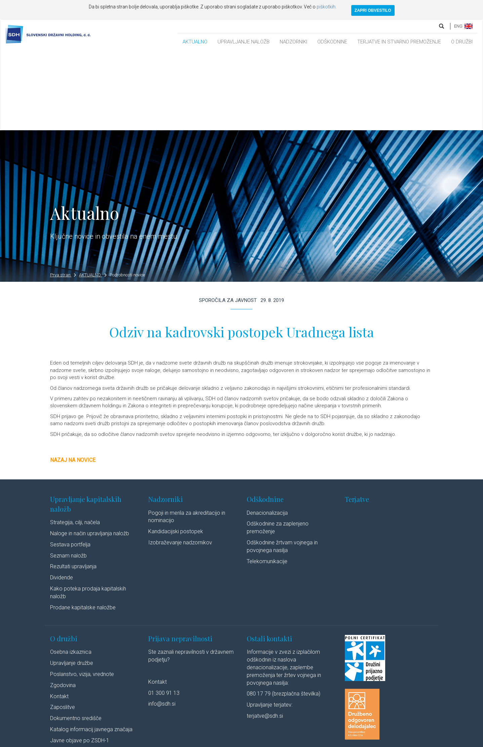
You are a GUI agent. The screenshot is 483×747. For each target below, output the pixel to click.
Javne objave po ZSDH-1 (79, 661)
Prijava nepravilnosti (180, 559)
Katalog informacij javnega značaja (91, 650)
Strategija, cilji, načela (75, 443)
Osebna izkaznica (70, 573)
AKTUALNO (195, 42)
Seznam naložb (68, 477)
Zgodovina (63, 606)
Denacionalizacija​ (267, 434)
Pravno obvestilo (123, 741)
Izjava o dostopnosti (256, 741)
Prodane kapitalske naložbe (83, 528)
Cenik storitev (66, 673)
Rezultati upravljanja (73, 488)
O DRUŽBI (462, 42)
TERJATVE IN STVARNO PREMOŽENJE (399, 42)
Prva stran (63, 196)
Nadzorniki (165, 420)
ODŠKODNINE (332, 42)
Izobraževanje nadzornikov (180, 464)
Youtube (337, 741)
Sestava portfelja (70, 466)
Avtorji (286, 741)
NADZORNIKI (293, 42)
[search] (442, 26)
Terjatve (357, 420)
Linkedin (308, 741)
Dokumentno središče (76, 639)
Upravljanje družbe (71, 584)
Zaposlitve (62, 628)
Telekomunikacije (267, 482)
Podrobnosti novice (127, 196)
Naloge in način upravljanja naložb (89, 454)
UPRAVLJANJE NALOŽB (243, 42)
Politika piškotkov (215, 741)
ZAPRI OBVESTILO (373, 10)
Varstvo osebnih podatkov (169, 741)
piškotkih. (326, 6)
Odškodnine (265, 420)
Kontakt (59, 617)
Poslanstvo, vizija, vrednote (82, 595)
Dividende (61, 499)
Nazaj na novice (72, 381)
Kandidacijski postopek (175, 452)
